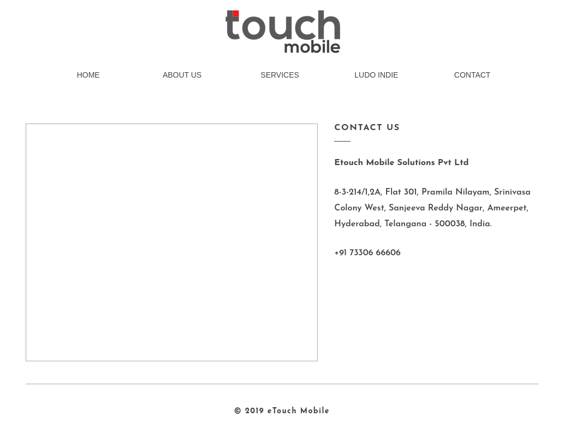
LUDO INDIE (376, 75)
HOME (88, 75)
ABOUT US (182, 75)
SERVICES (279, 75)
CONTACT (472, 75)
